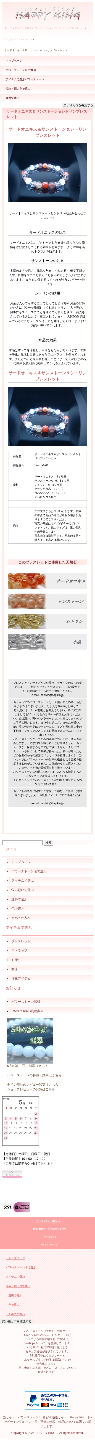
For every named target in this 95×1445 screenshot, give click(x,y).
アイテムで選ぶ (15, 1276)
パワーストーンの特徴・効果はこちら (34, 1075)
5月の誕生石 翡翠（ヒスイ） (29, 1066)
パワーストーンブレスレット (68, 28)
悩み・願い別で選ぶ (18, 88)
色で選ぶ (12, 1304)
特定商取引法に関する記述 (49, 1229)
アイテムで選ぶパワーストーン (32, 28)
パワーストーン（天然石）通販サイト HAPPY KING (47, 11)
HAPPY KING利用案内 (27, 1011)
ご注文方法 (49, 1237)
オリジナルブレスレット (18, 39)
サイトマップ (49, 1245)
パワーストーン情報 (25, 1001)
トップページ (14, 60)
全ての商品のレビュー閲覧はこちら (32, 1084)
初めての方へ (15, 1314)
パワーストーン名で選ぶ (21, 70)
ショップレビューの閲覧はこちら (31, 1089)
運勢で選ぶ (12, 98)
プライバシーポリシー (49, 1221)
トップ (8, 28)
